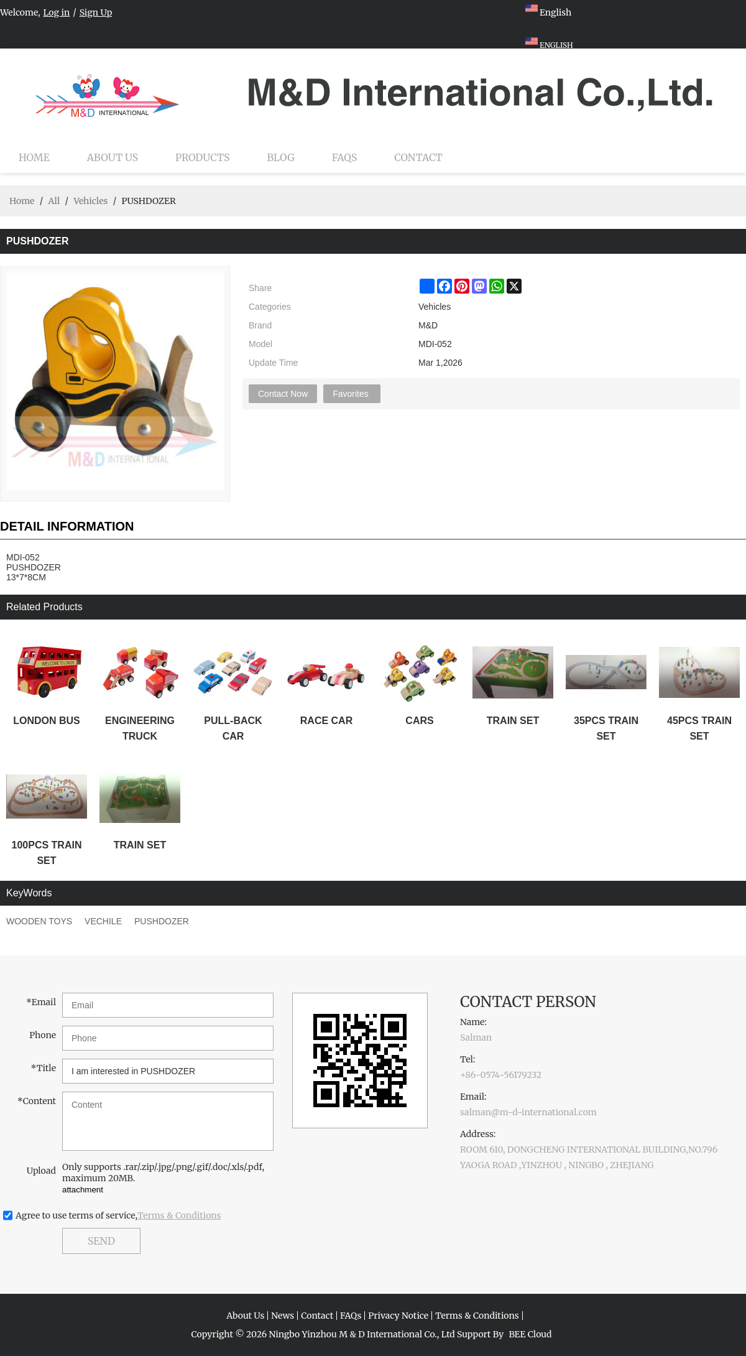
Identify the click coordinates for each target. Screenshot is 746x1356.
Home (34, 157)
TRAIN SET (513, 720)
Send (101, 1241)
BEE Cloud (530, 1334)
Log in (57, 12)
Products (202, 157)
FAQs (344, 157)
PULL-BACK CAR (233, 728)
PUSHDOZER (161, 921)
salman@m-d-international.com (528, 1112)
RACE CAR (326, 720)
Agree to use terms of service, (118, 1215)
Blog (281, 157)
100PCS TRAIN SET (47, 853)
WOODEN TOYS (39, 921)
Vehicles (90, 201)
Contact (418, 157)
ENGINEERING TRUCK (140, 728)
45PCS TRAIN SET (699, 728)
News (282, 1315)
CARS (419, 720)
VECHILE (103, 921)
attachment (82, 1189)
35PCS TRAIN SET (606, 728)
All (54, 201)
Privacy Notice (398, 1315)
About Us (112, 157)
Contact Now (283, 394)
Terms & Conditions (179, 1215)
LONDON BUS (46, 720)
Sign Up (96, 12)
